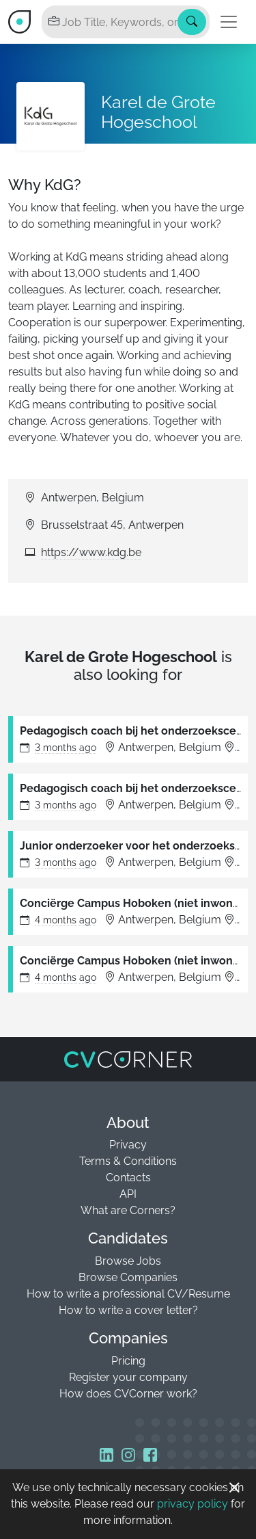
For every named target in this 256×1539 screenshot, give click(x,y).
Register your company (128, 1377)
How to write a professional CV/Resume (128, 1293)
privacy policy (192, 1503)
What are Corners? (128, 1210)
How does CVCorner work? (128, 1393)
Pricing (128, 1360)
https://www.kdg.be (91, 552)
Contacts (128, 1177)
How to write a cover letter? (128, 1310)
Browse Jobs (128, 1260)
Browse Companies (128, 1277)
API (128, 1193)
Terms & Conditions (128, 1161)
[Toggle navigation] (229, 22)
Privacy (128, 1144)
